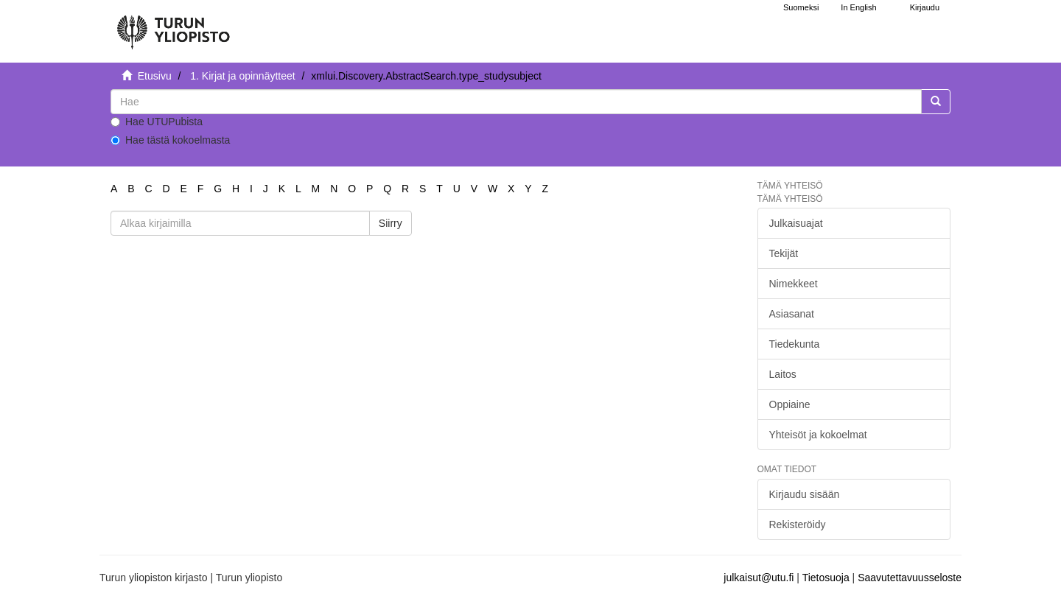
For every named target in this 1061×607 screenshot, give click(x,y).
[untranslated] (516, 101)
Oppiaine (789, 404)
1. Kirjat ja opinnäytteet (242, 76)
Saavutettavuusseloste (910, 577)
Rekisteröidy (797, 524)
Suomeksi (801, 7)
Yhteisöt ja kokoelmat (818, 435)
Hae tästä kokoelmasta (170, 140)
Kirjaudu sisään (804, 494)
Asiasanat (791, 314)
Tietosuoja (826, 577)
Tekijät (784, 253)
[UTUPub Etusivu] (173, 26)
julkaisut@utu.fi (759, 577)
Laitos (782, 374)
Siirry (390, 223)
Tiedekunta (794, 344)
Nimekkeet (793, 284)
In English (858, 7)
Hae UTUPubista (157, 121)
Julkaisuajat (796, 223)
